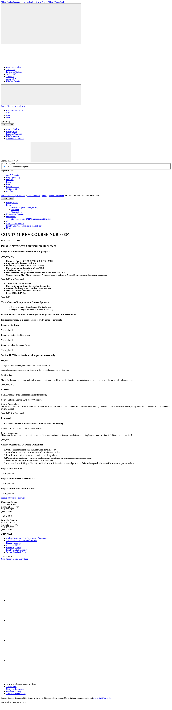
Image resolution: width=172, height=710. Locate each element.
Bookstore (10, 184)
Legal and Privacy (13, 691)
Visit (8, 113)
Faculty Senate (12, 203)
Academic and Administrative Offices (21, 540)
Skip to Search (41, 2)
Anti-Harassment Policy (16, 693)
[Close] (7, 124)
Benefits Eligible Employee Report (25, 207)
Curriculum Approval (15, 223)
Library (9, 182)
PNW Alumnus (12, 136)
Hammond (6, 516)
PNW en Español (13, 81)
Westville (7, 534)
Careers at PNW (13, 545)
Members (15, 210)
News (8, 228)
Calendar (10, 221)
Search (4, 161)
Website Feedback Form (16, 552)
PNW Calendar (12, 186)
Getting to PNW (13, 189)
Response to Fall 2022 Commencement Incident (31, 219)
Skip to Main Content (10, 2)
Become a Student (13, 67)
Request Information (14, 110)
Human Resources (13, 543)
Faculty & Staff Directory (16, 550)
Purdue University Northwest (13, 106)
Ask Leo (9, 191)
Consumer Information (15, 689)
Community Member (15, 138)
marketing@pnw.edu (101, 698)
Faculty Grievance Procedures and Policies (24, 226)
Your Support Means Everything (14, 559)
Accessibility (11, 687)
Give (8, 117)
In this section (7, 198)
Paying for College (14, 72)
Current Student (12, 129)
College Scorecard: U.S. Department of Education (26, 538)
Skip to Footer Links (56, 2)
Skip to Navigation (27, 2)
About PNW (11, 79)
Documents (11, 216)
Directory (10, 179)
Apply (8, 115)
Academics (10, 70)
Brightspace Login (14, 177)
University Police (13, 547)
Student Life (11, 74)
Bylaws (9, 205)
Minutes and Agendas (15, 214)
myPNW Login (12, 175)
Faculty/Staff (11, 131)
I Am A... (5, 122)
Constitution (16, 212)
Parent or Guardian (14, 134)
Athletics (10, 76)
